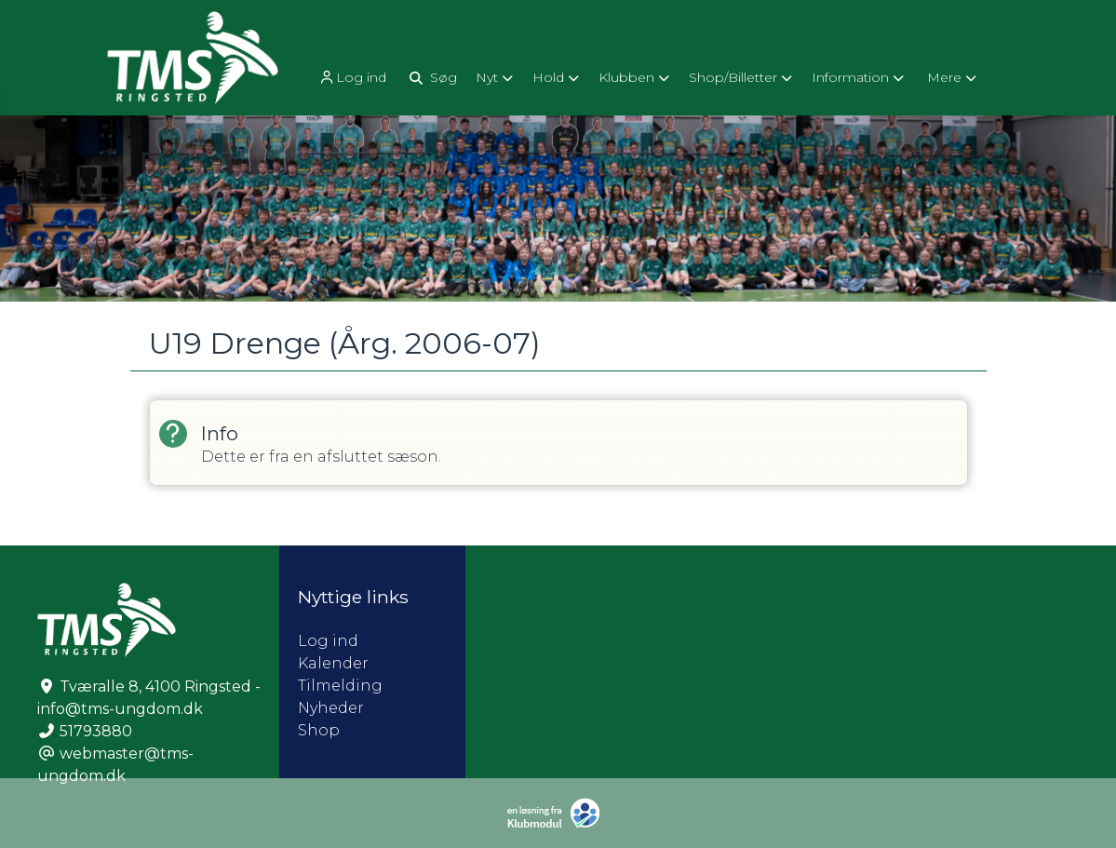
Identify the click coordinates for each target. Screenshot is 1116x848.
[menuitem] (353, 77)
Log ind (351, 77)
